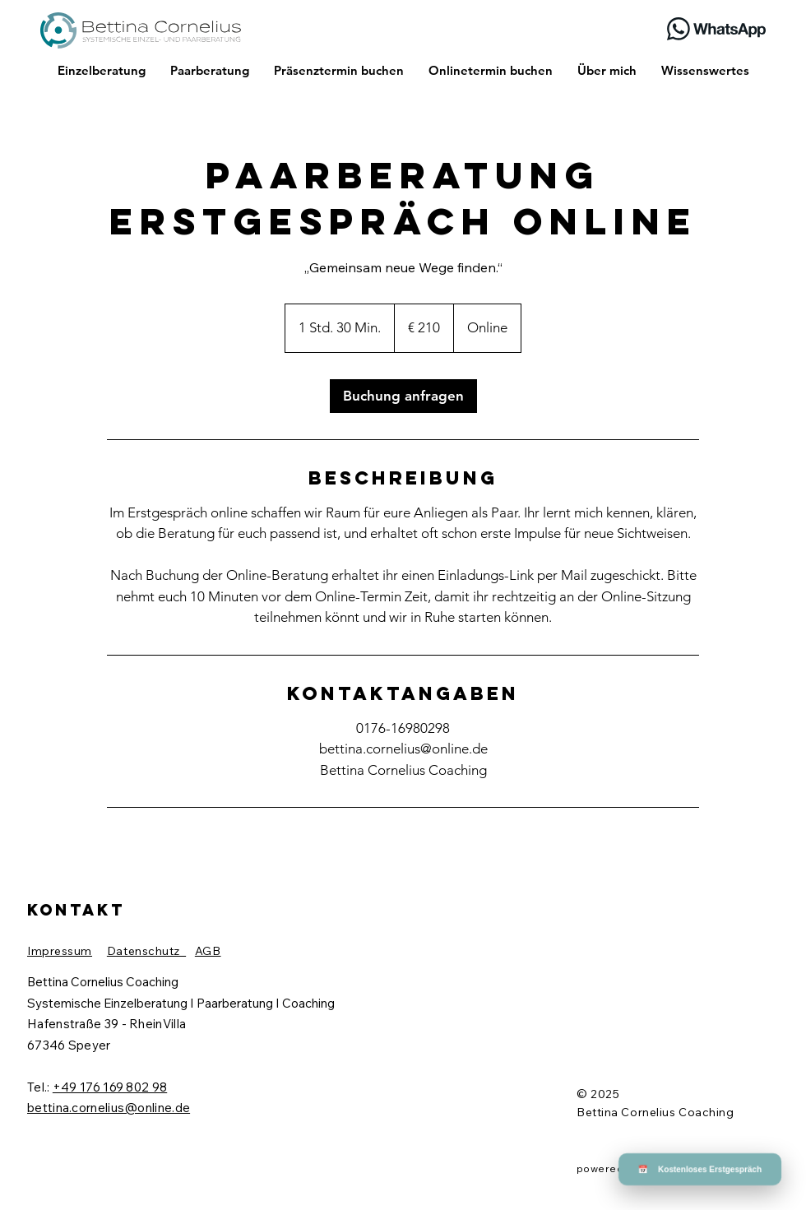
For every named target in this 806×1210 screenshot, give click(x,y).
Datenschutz (146, 950)
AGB (208, 950)
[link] (403, 396)
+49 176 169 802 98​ (110, 1087)
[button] (723, 899)
